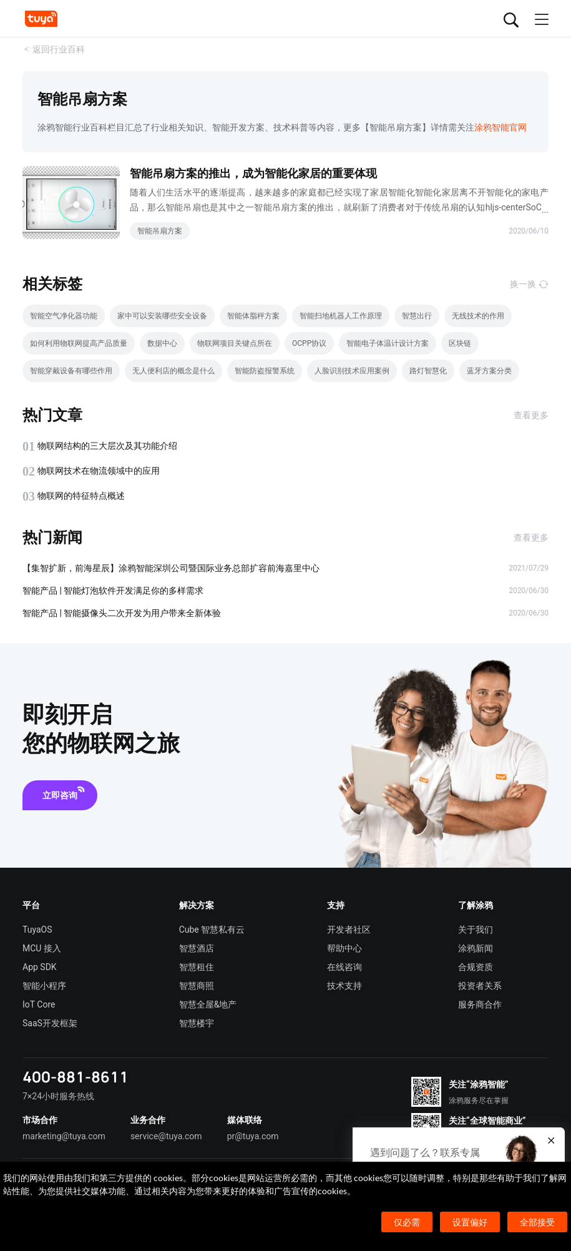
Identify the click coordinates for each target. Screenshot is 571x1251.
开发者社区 (349, 930)
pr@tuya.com (253, 1136)
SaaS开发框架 (49, 1023)
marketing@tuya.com (63, 1136)
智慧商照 (196, 986)
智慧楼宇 (196, 1023)
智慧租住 (196, 967)
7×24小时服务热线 (58, 1096)
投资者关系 (480, 986)
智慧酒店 (196, 948)
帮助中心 (344, 948)
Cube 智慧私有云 (212, 930)
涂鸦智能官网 (500, 127)
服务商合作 (480, 1004)
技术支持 (344, 986)
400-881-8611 (75, 1076)
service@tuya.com (166, 1136)
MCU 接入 (41, 948)
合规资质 (475, 967)
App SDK (39, 967)
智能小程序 (44, 986)
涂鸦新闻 (475, 948)
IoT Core (38, 1004)
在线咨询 (344, 967)
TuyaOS (37, 930)
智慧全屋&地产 (208, 1004)
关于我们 (475, 930)
